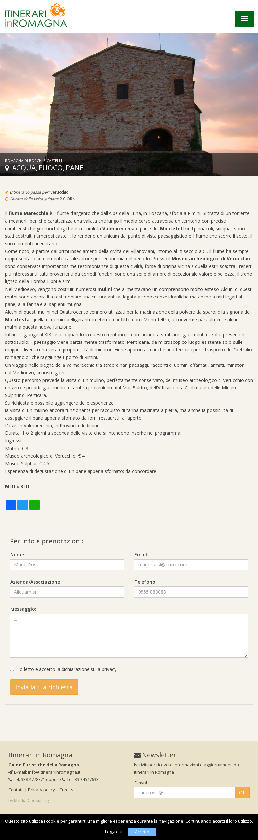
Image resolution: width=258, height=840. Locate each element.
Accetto (142, 832)
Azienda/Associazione (35, 582)
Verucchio (59, 192)
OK (242, 792)
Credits (66, 790)
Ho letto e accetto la (63, 669)
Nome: (17, 554)
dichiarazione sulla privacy (89, 669)
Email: (141, 554)
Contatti (16, 790)
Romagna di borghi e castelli (33, 160)
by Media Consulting (28, 800)
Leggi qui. (114, 832)
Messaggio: (23, 609)
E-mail (140, 782)
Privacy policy (41, 790)
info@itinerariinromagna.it (54, 772)
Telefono (144, 582)
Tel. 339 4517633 (80, 779)
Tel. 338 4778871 (26, 779)
